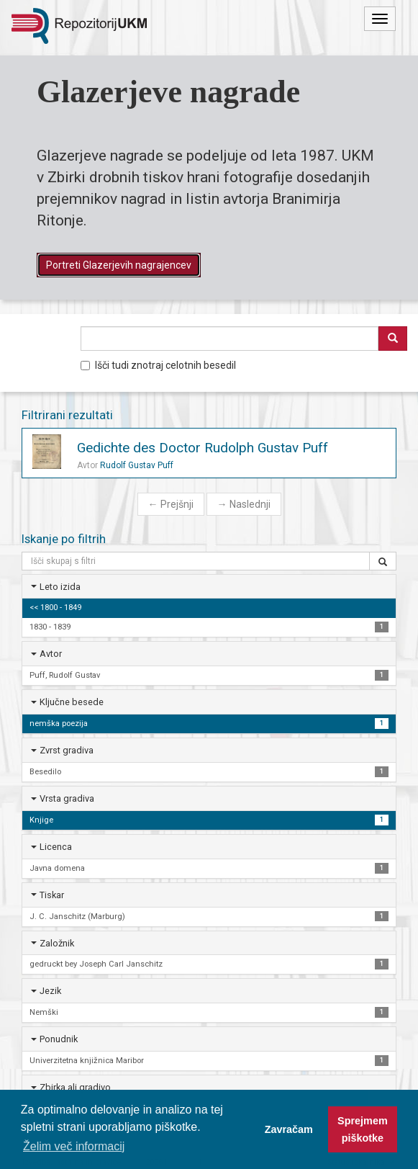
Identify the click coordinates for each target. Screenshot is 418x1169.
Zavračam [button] (289, 1129)
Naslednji (244, 504)
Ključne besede (72, 702)
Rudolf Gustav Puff (136, 465)
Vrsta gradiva (67, 798)
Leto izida (60, 586)
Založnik (57, 943)
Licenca (56, 846)
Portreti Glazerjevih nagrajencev (118, 265)
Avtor (51, 653)
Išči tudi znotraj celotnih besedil (158, 365)
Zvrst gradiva (67, 750)
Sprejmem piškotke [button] (362, 1129)
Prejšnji (171, 504)
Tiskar (52, 895)
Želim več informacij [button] (73, 1146)
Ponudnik (59, 1039)
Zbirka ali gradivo (75, 1087)
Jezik (50, 990)
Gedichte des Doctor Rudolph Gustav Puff (202, 447)
